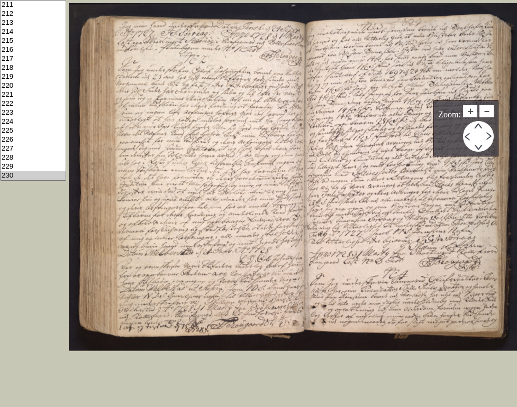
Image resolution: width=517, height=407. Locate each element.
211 (33, 5)
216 (33, 49)
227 (33, 148)
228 (33, 157)
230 (33, 175)
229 (33, 166)
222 (33, 103)
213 (33, 22)
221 (33, 94)
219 (33, 76)
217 (33, 58)
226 (33, 139)
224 (33, 121)
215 (33, 40)
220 (33, 85)
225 (33, 130)
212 (33, 14)
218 (33, 67)
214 (33, 31)
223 (33, 112)
